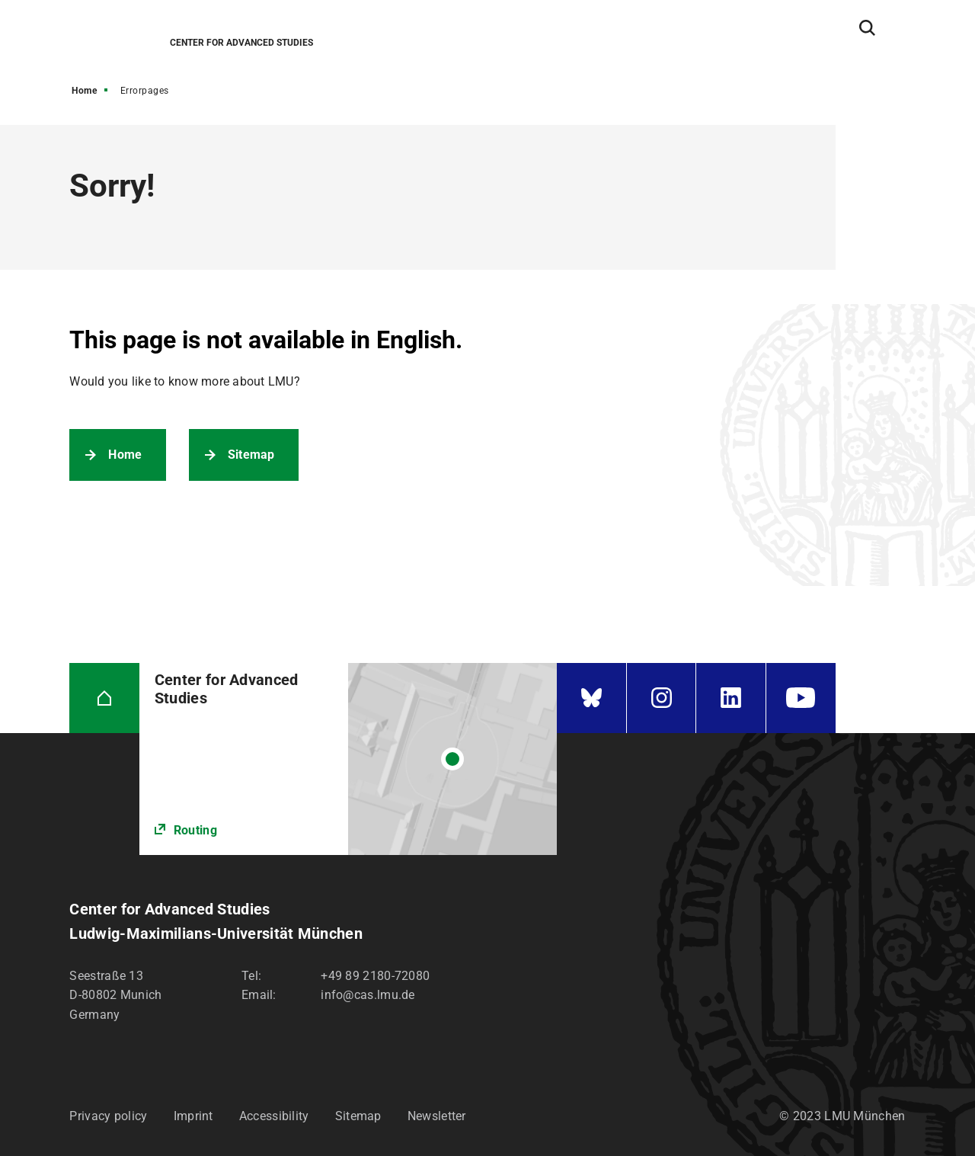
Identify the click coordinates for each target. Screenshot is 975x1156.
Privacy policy (108, 1116)
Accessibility (274, 1116)
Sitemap (251, 454)
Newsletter (437, 1116)
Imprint (193, 1116)
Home (84, 90)
